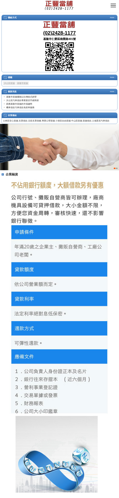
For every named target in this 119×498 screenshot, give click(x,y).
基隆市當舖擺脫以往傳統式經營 (21, 97)
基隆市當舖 (22, 83)
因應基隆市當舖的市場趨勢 (19, 104)
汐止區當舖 (9, 83)
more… (113, 17)
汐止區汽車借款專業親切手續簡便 (22, 100)
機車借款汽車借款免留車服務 (20, 107)
